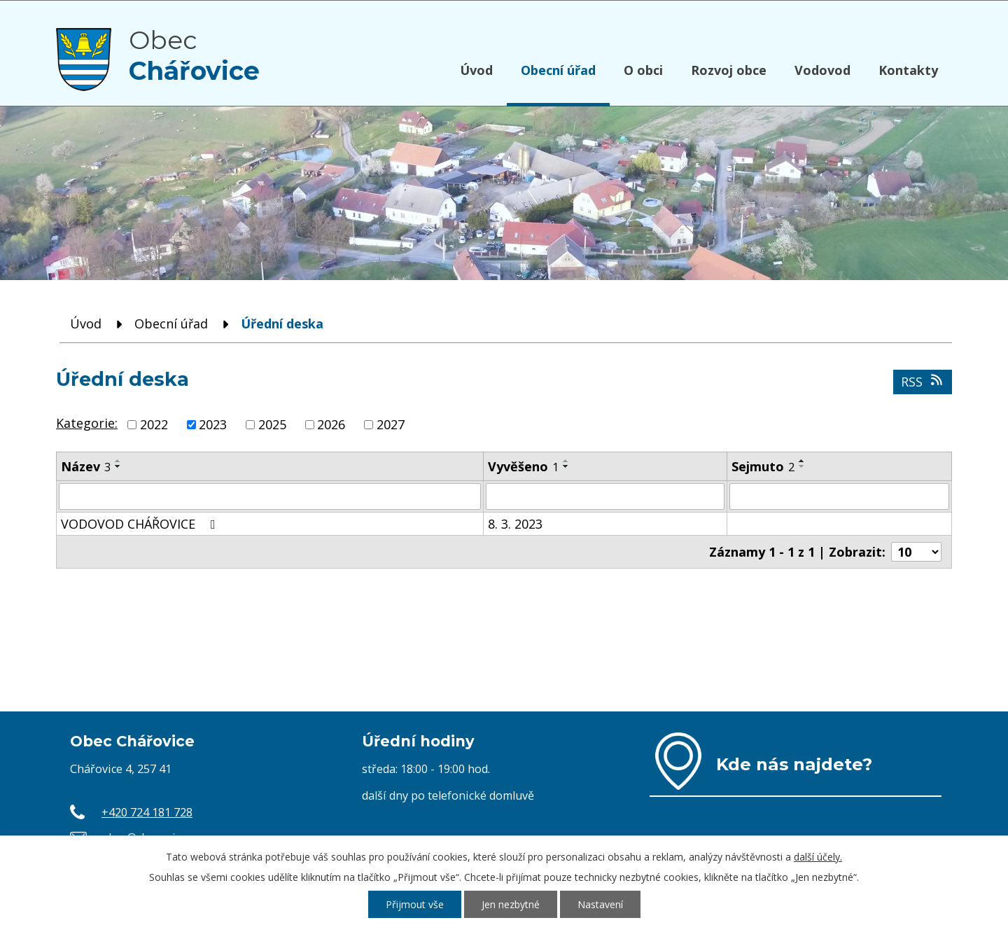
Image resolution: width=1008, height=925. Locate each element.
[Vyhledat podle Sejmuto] (839, 496)
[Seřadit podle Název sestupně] (118, 466)
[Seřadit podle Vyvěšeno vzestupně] (566, 461)
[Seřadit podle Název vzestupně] (118, 461)
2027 (391, 424)
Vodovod (822, 70)
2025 (272, 424)
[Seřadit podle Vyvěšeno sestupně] (566, 466)
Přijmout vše (415, 904)
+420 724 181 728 (147, 812)
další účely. (818, 856)
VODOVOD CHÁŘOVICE (141, 523)
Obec (194, 55)
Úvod (476, 70)
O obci (643, 70)
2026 (331, 424)
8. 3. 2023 (515, 523)
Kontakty (908, 70)
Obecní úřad (558, 70)
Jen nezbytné (511, 904)
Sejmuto (763, 466)
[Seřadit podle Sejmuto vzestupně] (802, 461)
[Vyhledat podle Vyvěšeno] (605, 496)
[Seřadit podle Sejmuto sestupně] (802, 466)
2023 (213, 424)
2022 (154, 424)
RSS (923, 381)
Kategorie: (87, 423)
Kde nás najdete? (794, 763)
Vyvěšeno (523, 466)
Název (86, 466)
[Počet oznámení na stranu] (916, 552)
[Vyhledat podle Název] (270, 496)
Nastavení (600, 904)
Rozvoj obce (728, 70)
